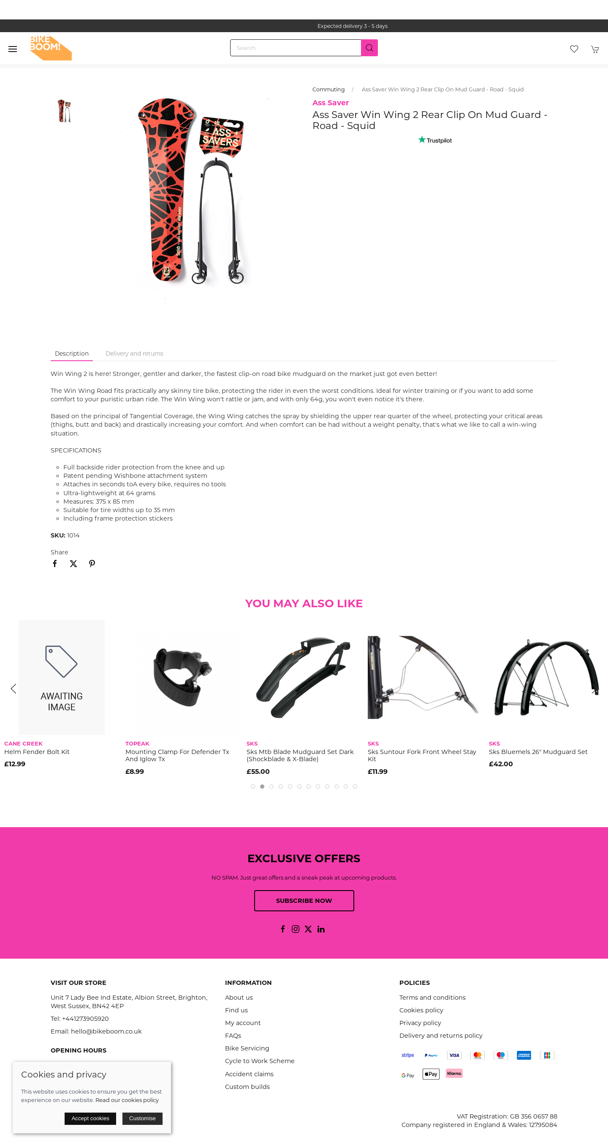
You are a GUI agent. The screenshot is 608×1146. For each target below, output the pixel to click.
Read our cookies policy (127, 1100)
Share (59, 552)
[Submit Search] (369, 47)
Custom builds (247, 1087)
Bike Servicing (247, 1048)
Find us (236, 1010)
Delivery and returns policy (441, 1035)
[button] (12, 49)
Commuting (328, 89)
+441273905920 (85, 1019)
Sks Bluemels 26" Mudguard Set (538, 752)
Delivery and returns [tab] (134, 353)
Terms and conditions (432, 997)
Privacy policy (420, 1023)
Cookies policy (421, 1010)
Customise (142, 1118)
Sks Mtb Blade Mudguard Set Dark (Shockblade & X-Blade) (300, 755)
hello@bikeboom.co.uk (106, 1031)
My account (243, 1023)
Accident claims (249, 1074)
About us (239, 997)
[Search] (304, 47)
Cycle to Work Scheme (260, 1061)
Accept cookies (90, 1118)
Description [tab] (72, 353)
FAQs (233, 1035)
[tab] (253, 786)
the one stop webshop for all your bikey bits (293, 26)
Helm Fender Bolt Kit (37, 752)
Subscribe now (304, 901)
